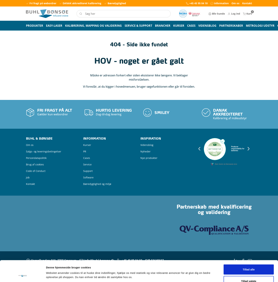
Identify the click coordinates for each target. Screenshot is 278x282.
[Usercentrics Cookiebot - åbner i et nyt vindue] (22, 275)
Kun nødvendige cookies (248, 272)
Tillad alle (249, 249)
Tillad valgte (248, 261)
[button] (233, 13)
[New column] (189, 13)
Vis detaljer (182, 268)
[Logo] (47, 13)
